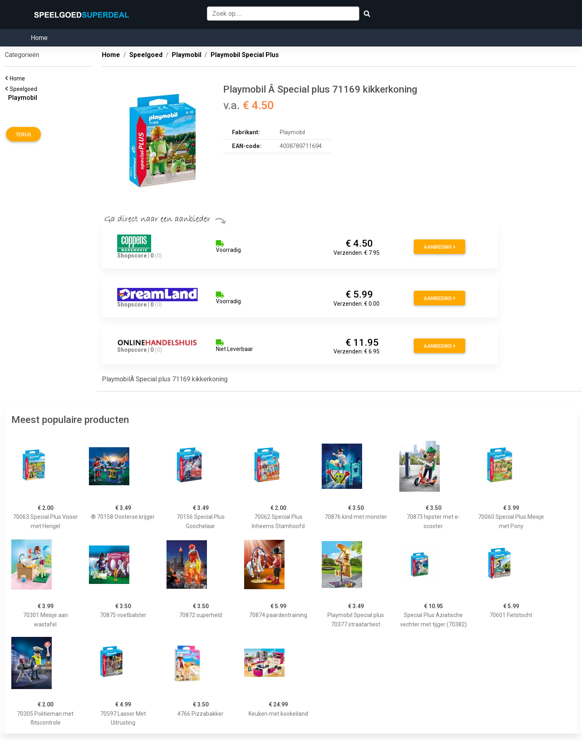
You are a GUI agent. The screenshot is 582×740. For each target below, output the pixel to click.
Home (39, 38)
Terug (23, 134)
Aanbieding (439, 247)
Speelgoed (25, 89)
